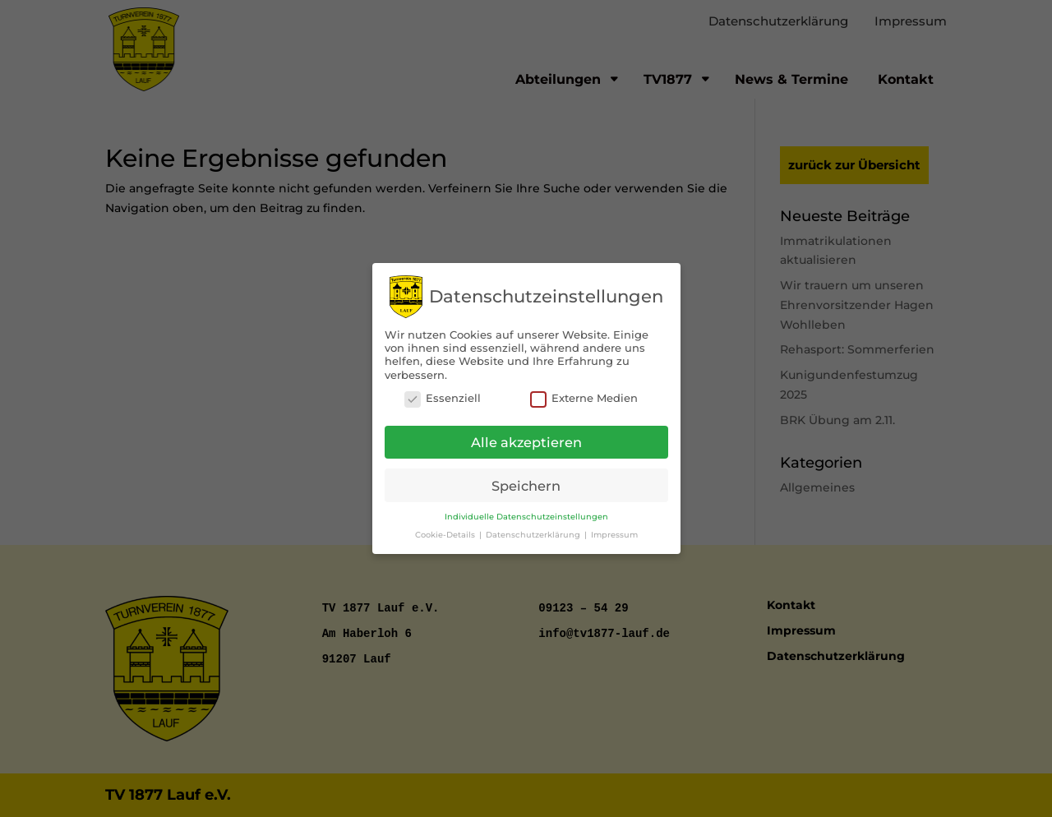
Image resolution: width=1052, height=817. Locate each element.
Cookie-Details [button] (446, 531)
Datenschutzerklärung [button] (534, 531)
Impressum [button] (614, 531)
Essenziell (442, 395)
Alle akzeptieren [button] (526, 439)
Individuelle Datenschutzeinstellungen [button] (526, 514)
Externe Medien (584, 395)
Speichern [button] (526, 482)
